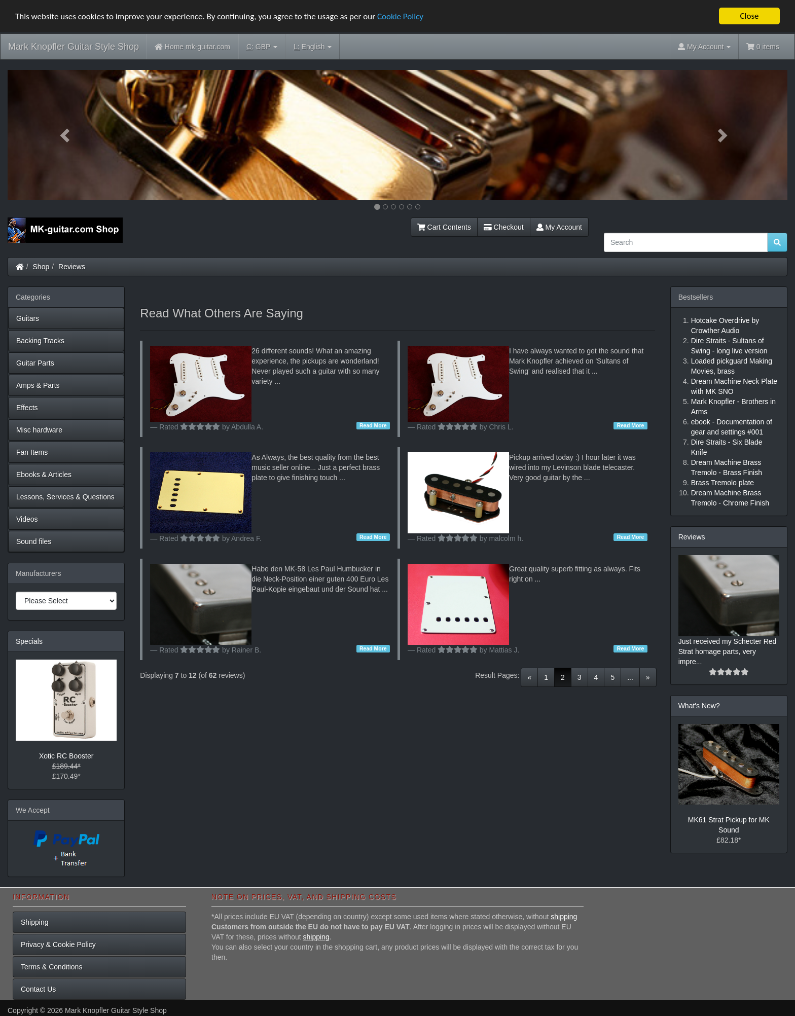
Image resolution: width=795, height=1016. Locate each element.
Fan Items (32, 452)
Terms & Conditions (51, 967)
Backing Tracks (40, 341)
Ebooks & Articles (43, 474)
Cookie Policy (400, 16)
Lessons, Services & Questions (65, 497)
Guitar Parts (35, 363)
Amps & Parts (38, 385)
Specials (29, 641)
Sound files (33, 541)
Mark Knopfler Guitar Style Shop (73, 47)
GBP (261, 47)
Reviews (71, 267)
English (313, 47)
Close (749, 16)
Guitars (27, 318)
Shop (41, 267)
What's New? (699, 706)
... (630, 677)
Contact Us (38, 989)
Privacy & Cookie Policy (58, 944)
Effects (27, 408)
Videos (27, 519)
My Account (559, 227)
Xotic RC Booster (66, 756)
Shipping (35, 922)
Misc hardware (39, 430)
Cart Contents (444, 227)
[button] (66, 135)
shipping (564, 917)
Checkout (504, 227)
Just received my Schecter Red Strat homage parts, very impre (727, 651)
